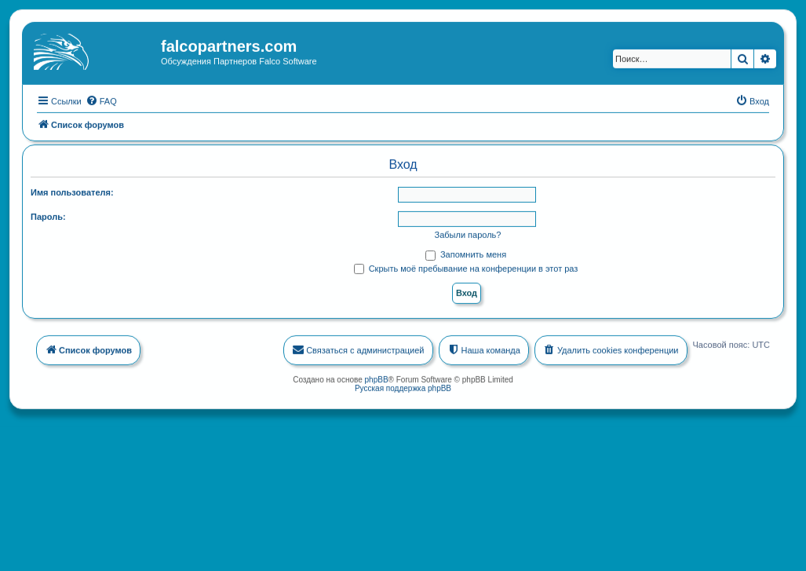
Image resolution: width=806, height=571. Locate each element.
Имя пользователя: (72, 191)
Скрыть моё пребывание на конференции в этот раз (466, 267)
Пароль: (48, 216)
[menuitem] (101, 99)
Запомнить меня (465, 253)
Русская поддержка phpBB (403, 386)
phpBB (376, 378)
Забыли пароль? (468, 234)
